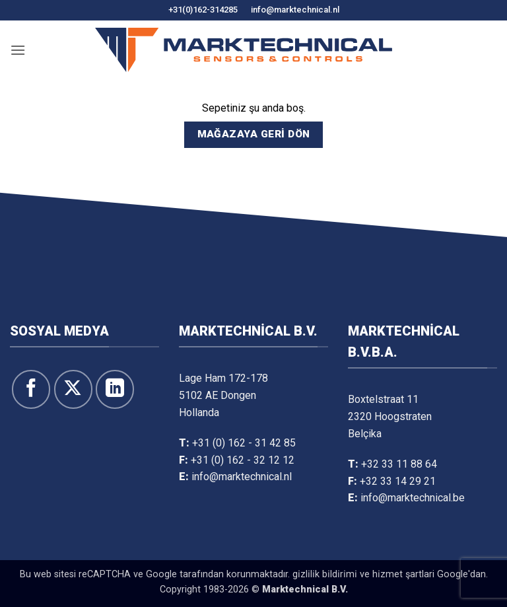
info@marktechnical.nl (295, 10)
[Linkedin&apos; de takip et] (115, 389)
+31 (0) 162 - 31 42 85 (244, 443)
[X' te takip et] (73, 389)
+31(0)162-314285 (203, 10)
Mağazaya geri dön (253, 134)
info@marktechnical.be (412, 497)
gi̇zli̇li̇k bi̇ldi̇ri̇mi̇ (324, 574)
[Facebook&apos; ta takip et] (31, 389)
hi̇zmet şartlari (403, 574)
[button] (18, 50)
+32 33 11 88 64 (399, 464)
